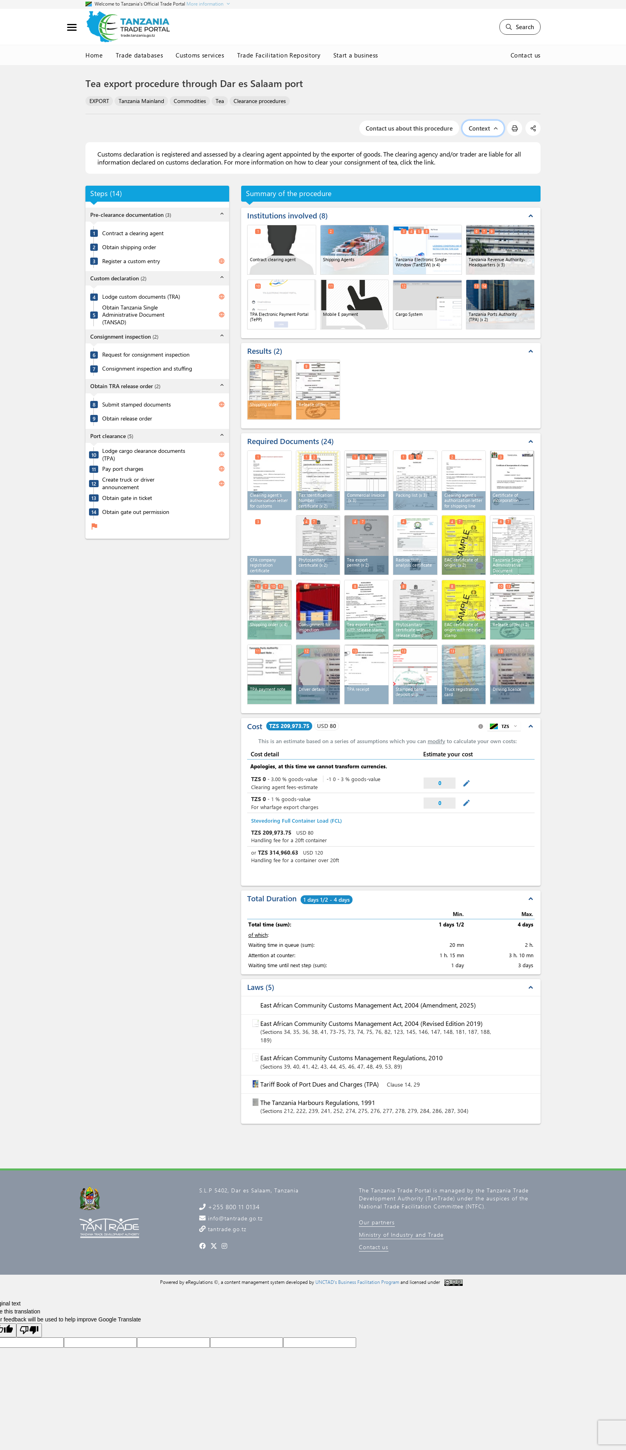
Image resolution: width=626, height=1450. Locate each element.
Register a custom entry (131, 261)
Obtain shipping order (129, 247)
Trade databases (139, 55)
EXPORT (99, 101)
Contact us (526, 55)
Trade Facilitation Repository (279, 55)
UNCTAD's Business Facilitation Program (357, 1282)
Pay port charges (122, 468)
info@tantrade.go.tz (234, 1218)
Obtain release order (127, 418)
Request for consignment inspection (146, 354)
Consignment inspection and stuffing (147, 368)
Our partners (377, 1222)
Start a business (355, 55)
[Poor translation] (29, 1330)
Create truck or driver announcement (128, 483)
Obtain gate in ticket (127, 498)
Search (520, 27)
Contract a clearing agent (133, 233)
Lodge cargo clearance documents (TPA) (143, 454)
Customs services (200, 55)
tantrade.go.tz (226, 1229)
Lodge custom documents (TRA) (141, 296)
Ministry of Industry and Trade (401, 1234)
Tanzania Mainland (141, 101)
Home (94, 55)
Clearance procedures (260, 101)
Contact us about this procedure (409, 128)
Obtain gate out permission (135, 512)
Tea (220, 101)
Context (483, 128)
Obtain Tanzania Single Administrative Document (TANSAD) (133, 315)
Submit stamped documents (136, 404)
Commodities (190, 101)
